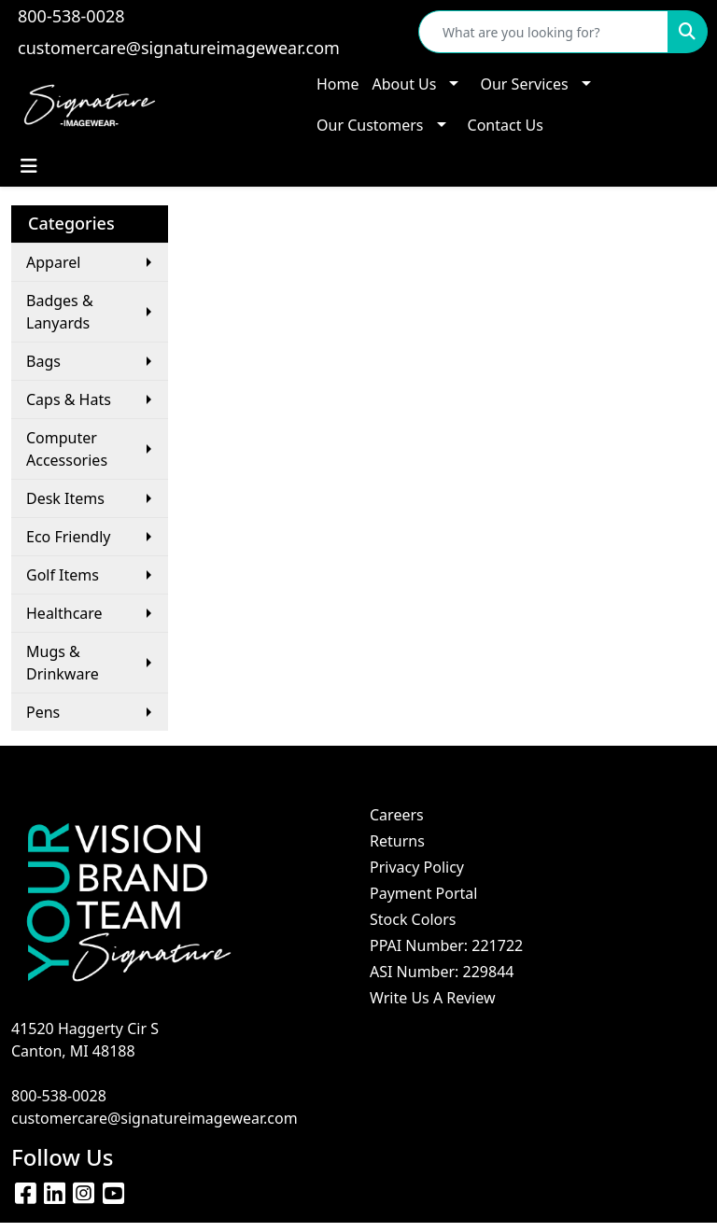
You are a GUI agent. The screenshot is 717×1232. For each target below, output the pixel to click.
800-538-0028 (71, 16)
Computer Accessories (66, 448)
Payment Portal (423, 893)
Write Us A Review (433, 997)
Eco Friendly (68, 536)
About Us (405, 84)
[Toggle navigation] (29, 166)
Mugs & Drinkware (62, 662)
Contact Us (505, 125)
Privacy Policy (417, 867)
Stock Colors (413, 919)
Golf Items (62, 575)
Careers (397, 815)
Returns (397, 841)
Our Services (524, 84)
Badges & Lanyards (59, 311)
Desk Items (65, 498)
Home (337, 84)
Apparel (53, 262)
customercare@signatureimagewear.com (179, 47)
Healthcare (64, 613)
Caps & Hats (68, 399)
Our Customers (370, 125)
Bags (43, 361)
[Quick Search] (543, 31)
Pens (43, 712)
